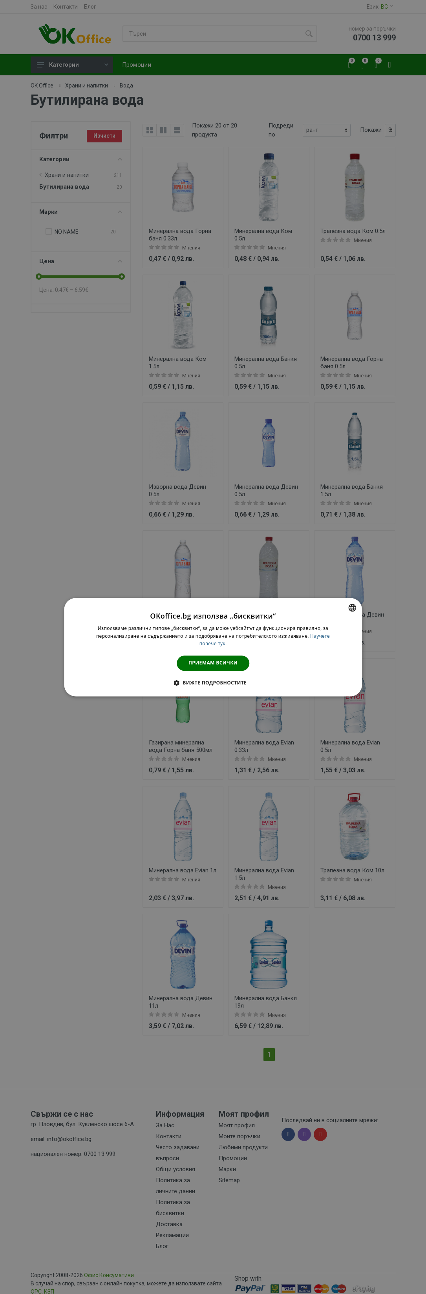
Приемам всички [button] (213, 663)
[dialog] (213, 647)
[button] (213, 682)
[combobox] (352, 608)
